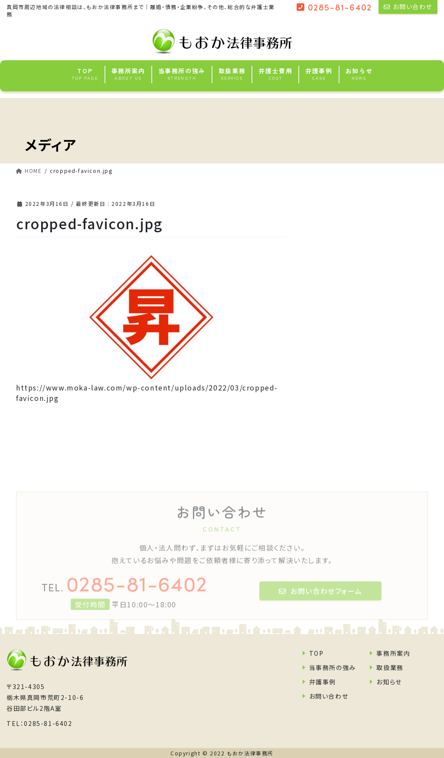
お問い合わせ (329, 696)
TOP (316, 653)
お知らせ (389, 681)
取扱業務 (389, 667)
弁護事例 (322, 681)
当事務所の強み (332, 667)
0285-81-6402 (125, 589)
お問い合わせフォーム (320, 598)
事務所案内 (393, 653)
